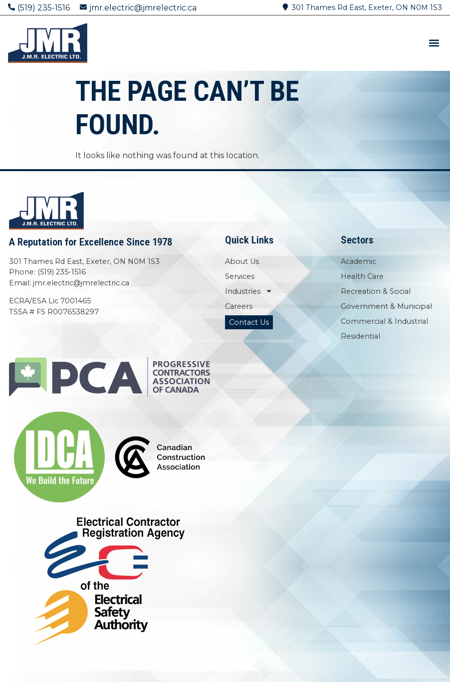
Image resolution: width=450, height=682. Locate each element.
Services (239, 276)
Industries (248, 291)
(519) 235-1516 (43, 7)
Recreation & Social (376, 291)
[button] (434, 43)
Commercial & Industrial (384, 321)
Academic (358, 261)
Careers (238, 306)
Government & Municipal (386, 306)
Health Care (362, 276)
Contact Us (249, 322)
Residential (360, 336)
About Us (242, 261)
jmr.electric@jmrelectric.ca (143, 7)
